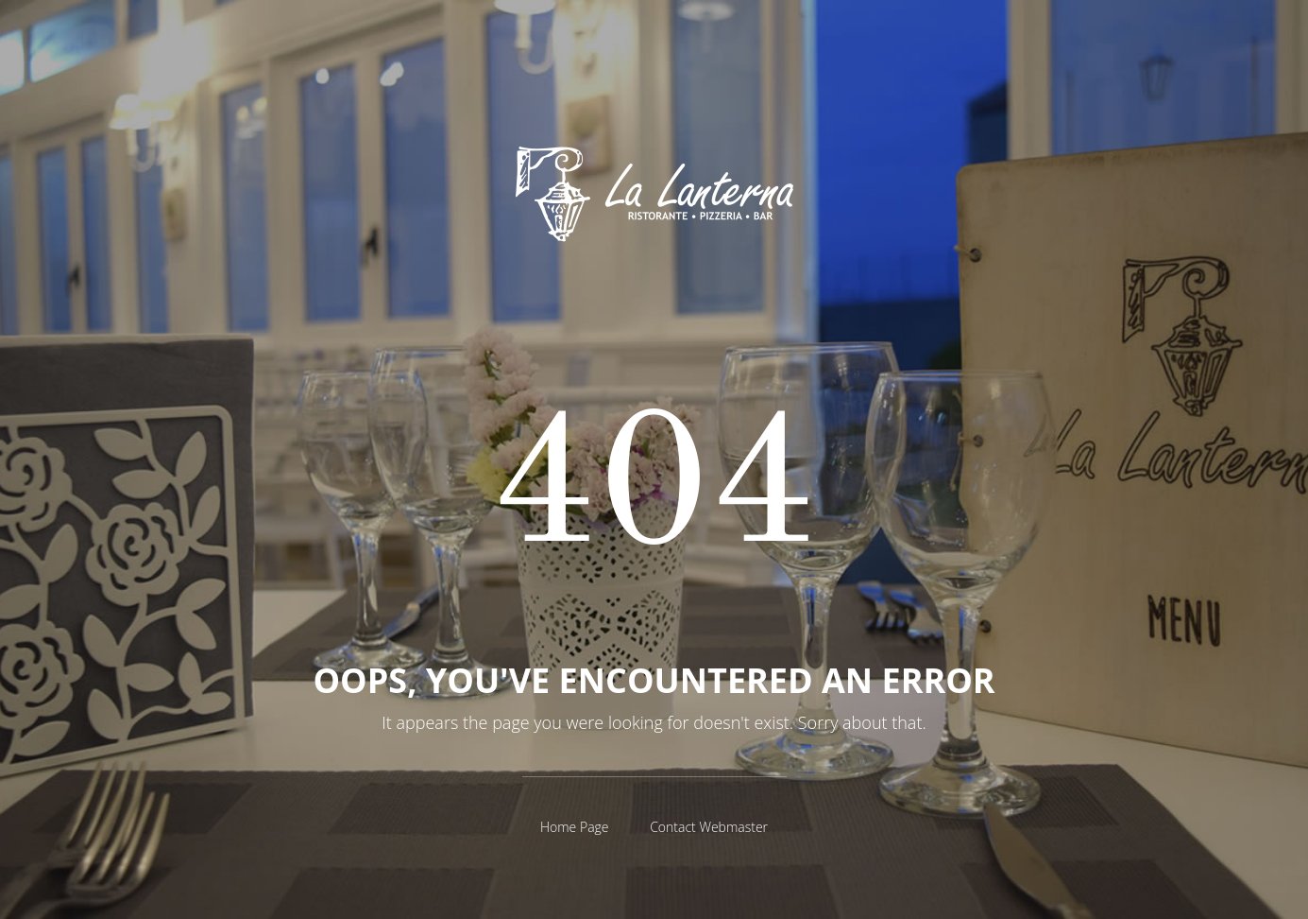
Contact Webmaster (709, 827)
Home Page (574, 827)
